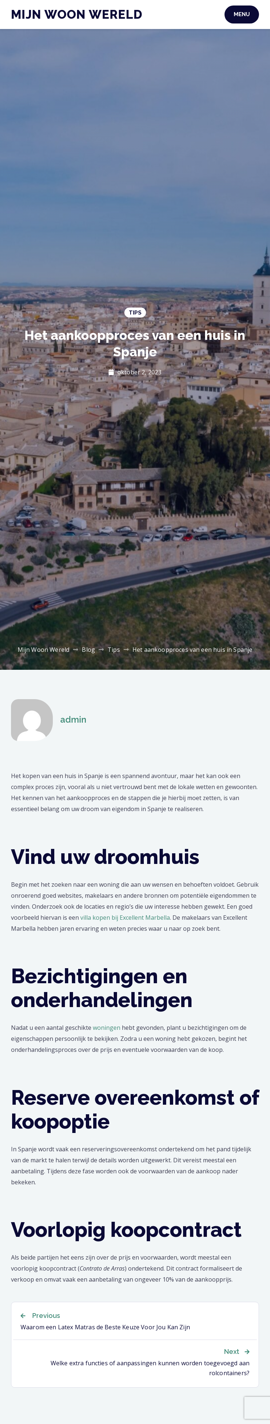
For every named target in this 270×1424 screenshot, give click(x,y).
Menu (242, 14)
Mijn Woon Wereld (76, 14)
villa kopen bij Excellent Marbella (125, 917)
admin (73, 719)
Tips (135, 312)
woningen (106, 1028)
